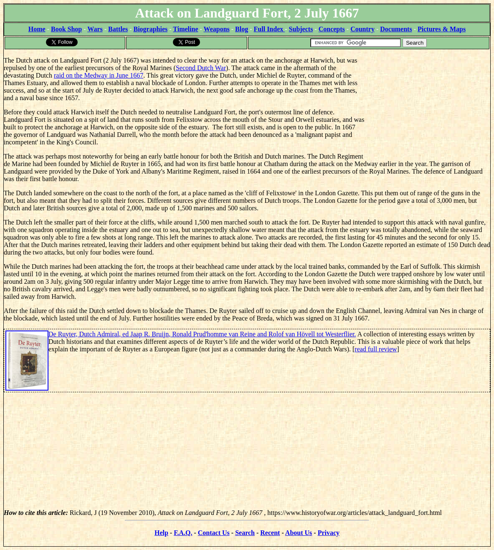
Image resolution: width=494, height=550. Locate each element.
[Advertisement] (427, 102)
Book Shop (66, 29)
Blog (241, 29)
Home (37, 29)
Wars (94, 29)
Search (245, 532)
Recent (270, 532)
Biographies (150, 29)
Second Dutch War (201, 67)
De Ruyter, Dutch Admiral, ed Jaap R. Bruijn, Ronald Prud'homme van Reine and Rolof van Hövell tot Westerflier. (202, 334)
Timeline (185, 29)
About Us (298, 532)
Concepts (332, 29)
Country (362, 29)
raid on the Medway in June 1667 (98, 75)
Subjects (301, 29)
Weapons (217, 29)
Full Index (269, 29)
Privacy (328, 532)
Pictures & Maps (442, 29)
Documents (396, 29)
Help (161, 532)
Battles (118, 29)
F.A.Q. (183, 532)
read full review (376, 349)
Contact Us (214, 532)
